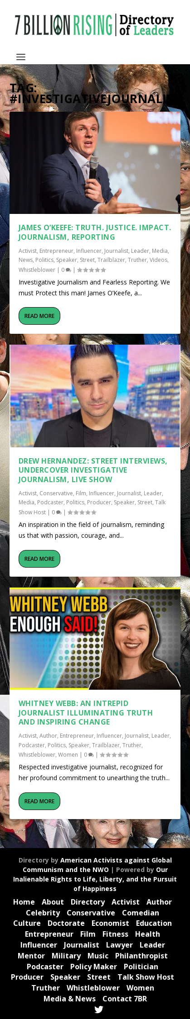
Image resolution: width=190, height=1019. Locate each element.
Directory (88, 902)
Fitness (115, 934)
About (53, 902)
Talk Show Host (145, 977)
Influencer (89, 251)
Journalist (116, 251)
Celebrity (43, 913)
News (26, 260)
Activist (28, 251)
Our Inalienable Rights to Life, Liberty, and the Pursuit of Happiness (95, 879)
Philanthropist (141, 956)
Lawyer (119, 945)
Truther (137, 260)
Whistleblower (37, 270)
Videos (158, 260)
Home (24, 902)
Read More (39, 316)
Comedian (140, 913)
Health (147, 934)
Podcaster (50, 502)
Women (68, 754)
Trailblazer (111, 260)
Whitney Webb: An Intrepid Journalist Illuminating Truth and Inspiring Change (86, 712)
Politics (44, 260)
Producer (99, 502)
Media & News (70, 999)
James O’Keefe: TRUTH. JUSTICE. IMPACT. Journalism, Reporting (95, 232)
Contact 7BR (124, 999)
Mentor (31, 956)
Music (98, 956)
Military (66, 956)
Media (160, 251)
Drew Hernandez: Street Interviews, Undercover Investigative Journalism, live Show (93, 470)
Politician (141, 967)
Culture (27, 923)
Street (87, 260)
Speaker (66, 260)
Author (48, 735)
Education (154, 923)
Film (81, 493)
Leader (140, 251)
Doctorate (66, 923)
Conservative (56, 493)
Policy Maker (93, 967)
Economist (110, 923)
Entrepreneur (56, 251)
